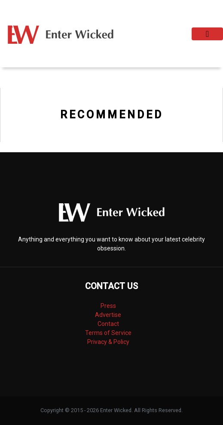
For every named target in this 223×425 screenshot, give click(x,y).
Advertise (108, 314)
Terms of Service (108, 332)
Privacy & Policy (108, 341)
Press (108, 305)
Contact (108, 323)
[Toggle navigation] (207, 33)
